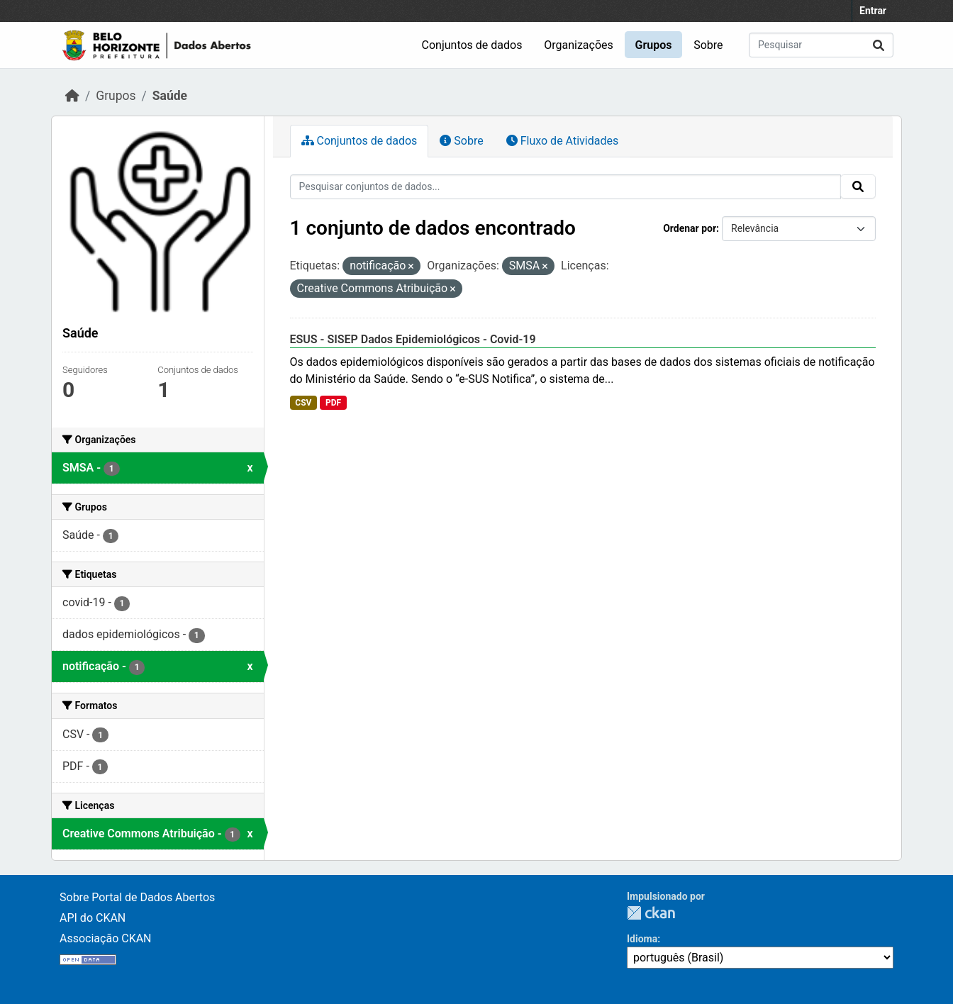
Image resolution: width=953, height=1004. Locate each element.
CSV (303, 403)
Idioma (642, 938)
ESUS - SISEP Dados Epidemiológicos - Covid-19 (413, 339)
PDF (333, 403)
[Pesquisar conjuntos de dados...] (821, 45)
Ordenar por (689, 228)
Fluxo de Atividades (562, 140)
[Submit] (878, 45)
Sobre (708, 45)
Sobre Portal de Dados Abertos (137, 897)
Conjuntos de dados (472, 45)
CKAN (651, 912)
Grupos (653, 45)
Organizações (578, 45)
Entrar (872, 10)
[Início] (72, 96)
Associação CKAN (106, 938)
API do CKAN (93, 918)
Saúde (169, 96)
